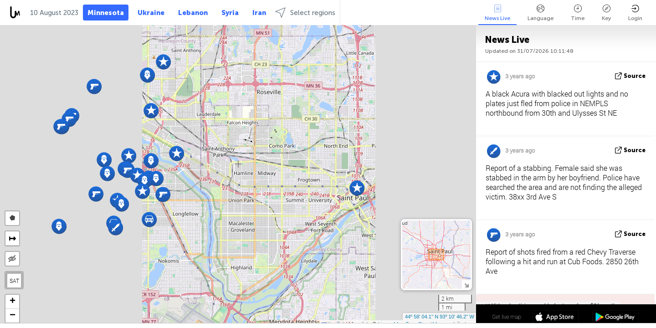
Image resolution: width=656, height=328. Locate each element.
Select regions (305, 12)
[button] (357, 188)
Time (577, 13)
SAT (14, 280)
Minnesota (105, 13)
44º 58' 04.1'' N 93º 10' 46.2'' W (439, 316)
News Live (497, 13)
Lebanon (193, 13)
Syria (230, 13)
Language (541, 13)
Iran (259, 13)
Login (635, 13)
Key (606, 13)
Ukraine (151, 13)
